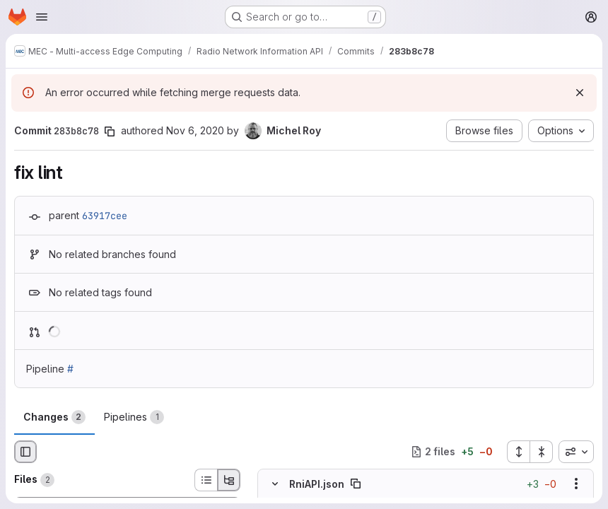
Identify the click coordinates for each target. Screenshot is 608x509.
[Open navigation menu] (41, 17)
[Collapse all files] (541, 451)
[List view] (205, 480)
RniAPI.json (316, 483)
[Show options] (576, 483)
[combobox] (576, 451)
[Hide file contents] (275, 483)
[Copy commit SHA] (109, 131)
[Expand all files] (518, 451)
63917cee (104, 215)
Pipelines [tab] (134, 417)
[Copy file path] (355, 483)
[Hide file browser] (25, 451)
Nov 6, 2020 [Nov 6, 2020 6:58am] (195, 130)
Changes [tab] (54, 417)
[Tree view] (229, 480)
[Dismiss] (579, 92)
